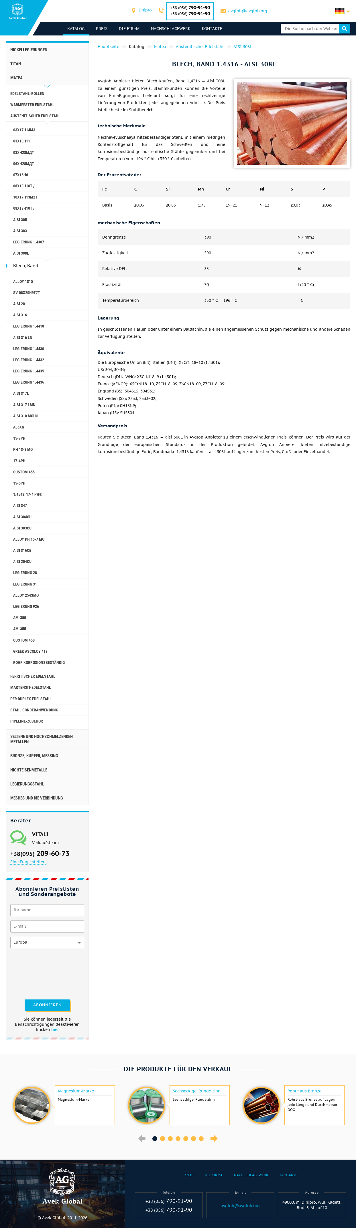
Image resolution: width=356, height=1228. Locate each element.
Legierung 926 (26, 606)
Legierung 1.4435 (28, 371)
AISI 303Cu (22, 528)
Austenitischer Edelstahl (35, 116)
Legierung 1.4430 (28, 348)
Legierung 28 (25, 572)
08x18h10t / (24, 208)
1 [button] (154, 1138)
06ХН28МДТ (23, 163)
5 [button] (185, 1138)
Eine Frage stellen (28, 861)
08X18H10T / (24, 186)
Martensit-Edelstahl (30, 687)
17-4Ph (19, 461)
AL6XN (18, 427)
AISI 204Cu (22, 561)
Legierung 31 (25, 584)
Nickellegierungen (28, 49)
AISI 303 (20, 231)
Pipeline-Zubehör (26, 721)
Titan (15, 63)
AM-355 (19, 628)
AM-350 (19, 617)
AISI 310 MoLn (25, 416)
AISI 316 (20, 315)
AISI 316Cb (22, 550)
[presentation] (33, 973)
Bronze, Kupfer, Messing (34, 755)
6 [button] (193, 1138)
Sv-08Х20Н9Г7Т (26, 292)
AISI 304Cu (22, 517)
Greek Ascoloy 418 (30, 651)
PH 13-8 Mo (23, 449)
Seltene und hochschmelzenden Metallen (41, 739)
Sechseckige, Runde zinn (197, 1091)
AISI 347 (20, 505)
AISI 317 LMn (24, 404)
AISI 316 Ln (22, 337)
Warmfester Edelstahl (32, 104)
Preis (101, 28)
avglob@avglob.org (247, 10)
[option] (63, 1105)
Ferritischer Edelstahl (32, 676)
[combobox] (145, 10)
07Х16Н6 (20, 174)
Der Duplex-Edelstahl (31, 699)
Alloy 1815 (23, 281)
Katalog (75, 28)
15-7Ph (19, 438)
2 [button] (162, 1138)
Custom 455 (24, 472)
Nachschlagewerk (170, 28)
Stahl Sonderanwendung (34, 710)
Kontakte (212, 28)
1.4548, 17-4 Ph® (27, 494)
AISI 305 (20, 219)
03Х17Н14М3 (24, 130)
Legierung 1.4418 (28, 326)
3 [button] (170, 1138)
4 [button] (178, 1138)
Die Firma (129, 28)
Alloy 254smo (26, 595)
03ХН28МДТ (23, 152)
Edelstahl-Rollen (27, 93)
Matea (16, 77)
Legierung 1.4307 (28, 242)
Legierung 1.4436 (28, 382)
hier (55, 1029)
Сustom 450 (24, 640)
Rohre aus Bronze (304, 1091)
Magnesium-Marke (76, 1091)
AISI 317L (21, 393)
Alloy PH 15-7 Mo (28, 539)
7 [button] (201, 1138)
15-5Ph (19, 483)
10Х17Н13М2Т (25, 197)
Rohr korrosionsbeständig (39, 662)
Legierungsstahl (27, 784)
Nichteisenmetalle (28, 770)
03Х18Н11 (21, 141)
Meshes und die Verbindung (36, 798)
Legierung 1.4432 (28, 360)
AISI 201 (20, 303)
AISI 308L (21, 253)
